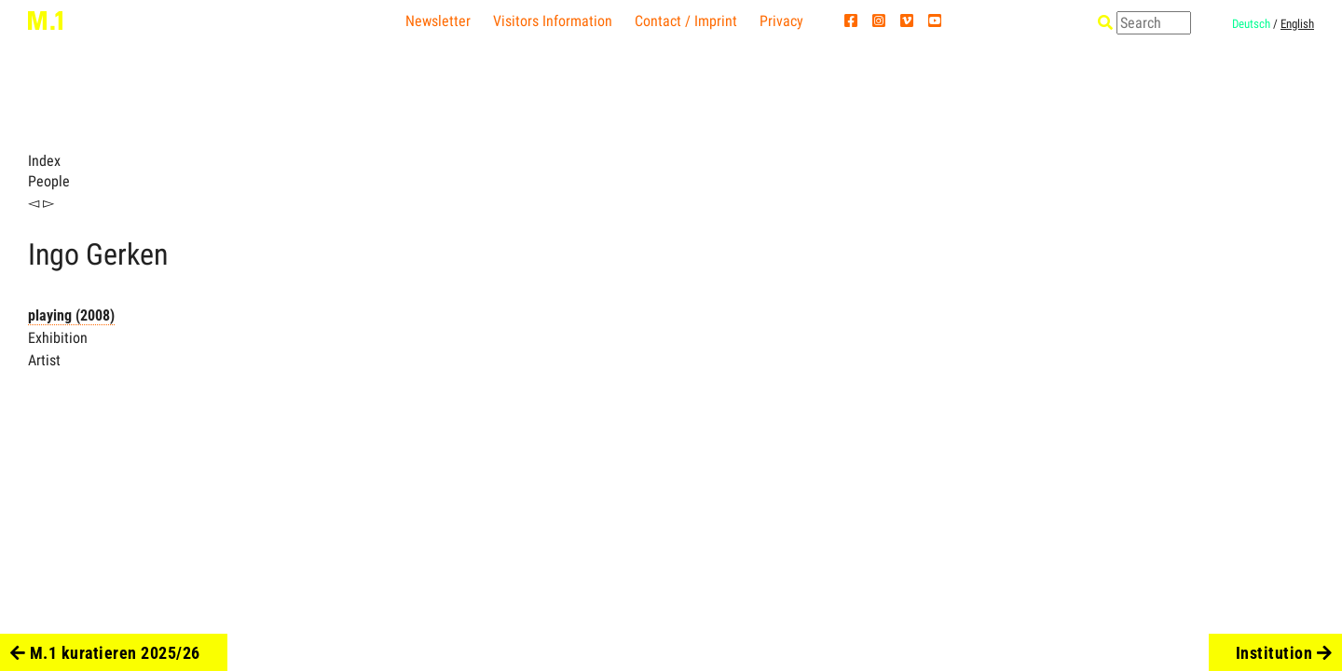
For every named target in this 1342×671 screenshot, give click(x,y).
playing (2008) (71, 315)
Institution (1284, 653)
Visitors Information (552, 21)
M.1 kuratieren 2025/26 (105, 653)
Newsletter (438, 21)
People (49, 181)
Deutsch (1251, 24)
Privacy (781, 21)
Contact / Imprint (686, 21)
